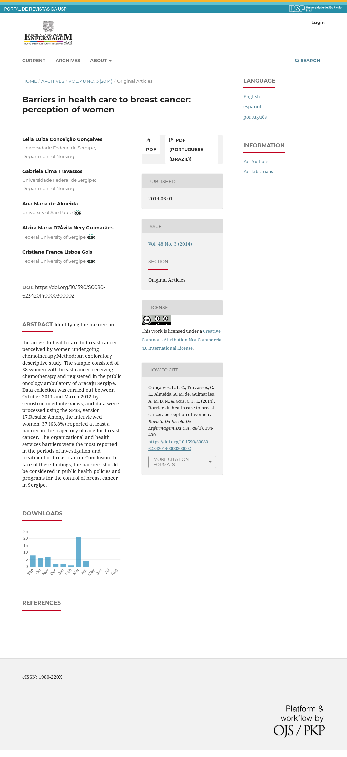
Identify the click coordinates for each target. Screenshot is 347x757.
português (255, 117)
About (99, 60)
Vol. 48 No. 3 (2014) (90, 81)
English (251, 96)
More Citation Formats (171, 461)
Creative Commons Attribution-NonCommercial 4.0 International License (182, 339)
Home (29, 81)
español (252, 106)
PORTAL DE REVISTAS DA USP (35, 9)
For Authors (255, 161)
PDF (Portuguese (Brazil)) (186, 149)
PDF (151, 149)
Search (307, 60)
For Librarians (258, 171)
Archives (68, 60)
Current (33, 60)
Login (318, 22)
